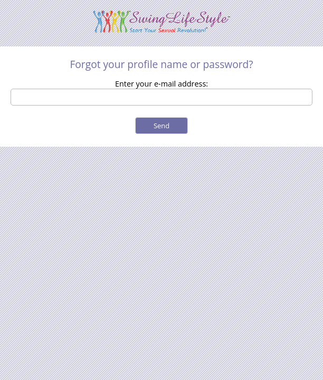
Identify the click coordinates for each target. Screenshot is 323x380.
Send (161, 125)
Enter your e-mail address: (161, 84)
